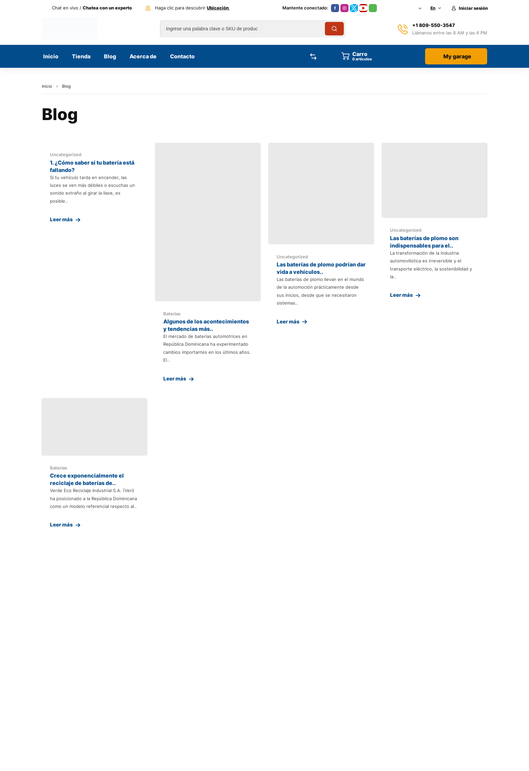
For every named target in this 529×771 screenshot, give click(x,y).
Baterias (171, 313)
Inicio (47, 86)
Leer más (61, 219)
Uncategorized (65, 154)
